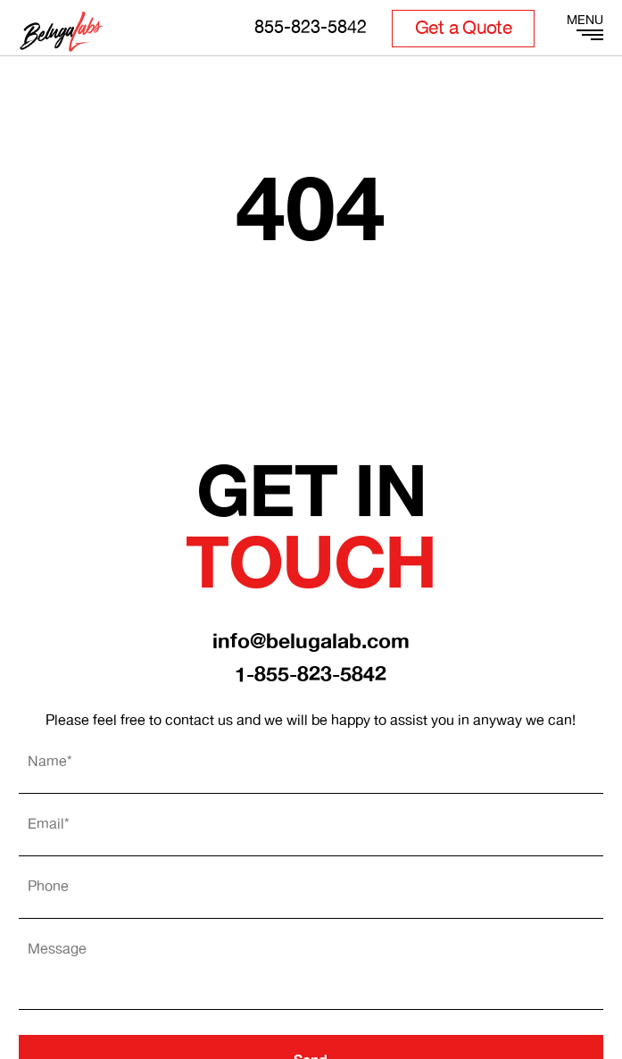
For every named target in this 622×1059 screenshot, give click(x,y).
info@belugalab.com (311, 642)
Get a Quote (463, 28)
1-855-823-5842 (310, 675)
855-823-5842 (310, 28)
